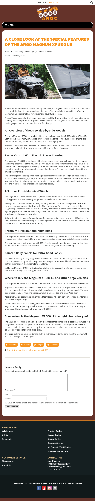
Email (8, 401)
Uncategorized (19, 55)
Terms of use (75, 487)
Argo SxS (11, 350)
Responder (7, 442)
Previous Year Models (58, 454)
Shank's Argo (29, 51)
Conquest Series (55, 446)
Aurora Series (54, 438)
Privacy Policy (57, 487)
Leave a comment (45, 51)
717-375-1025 (52, 2)
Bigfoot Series (54, 442)
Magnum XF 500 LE (42, 350)
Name (8, 397)
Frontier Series (55, 434)
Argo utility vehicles (24, 350)
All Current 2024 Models (59, 450)
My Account (7, 464)
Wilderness (7, 434)
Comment (10, 393)
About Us (6, 468)
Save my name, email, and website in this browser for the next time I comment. (43, 406)
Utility (5, 438)
